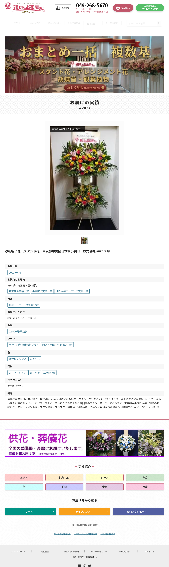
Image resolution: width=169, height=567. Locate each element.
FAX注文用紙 (124, 542)
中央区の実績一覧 (42, 282)
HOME (15, 18)
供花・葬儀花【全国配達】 (84, 548)
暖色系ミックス (17, 350)
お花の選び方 (74, 18)
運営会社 (45, 542)
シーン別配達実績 (107, 524)
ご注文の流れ (34, 18)
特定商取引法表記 (71, 542)
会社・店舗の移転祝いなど (24, 336)
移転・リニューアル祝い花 (24, 296)
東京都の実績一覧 (19, 282)
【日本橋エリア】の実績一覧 (72, 282)
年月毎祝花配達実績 (62, 524)
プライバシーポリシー (97, 542)
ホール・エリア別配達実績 (85, 524)
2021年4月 (15, 263)
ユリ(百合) (49, 363)
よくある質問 (113, 18)
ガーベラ (35, 363)
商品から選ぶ (54, 18)
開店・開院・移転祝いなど (57, 336)
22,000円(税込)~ (18, 322)
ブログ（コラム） (18, 542)
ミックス (35, 350)
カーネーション (17, 363)
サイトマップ (150, 542)
